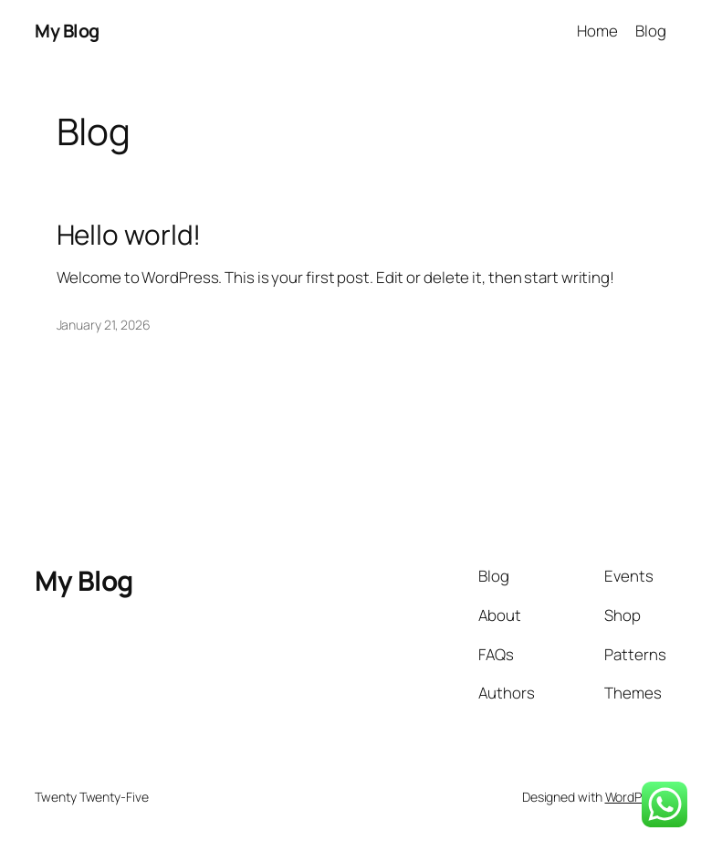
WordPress (635, 796)
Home (597, 30)
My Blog (67, 30)
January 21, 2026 (104, 324)
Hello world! (129, 234)
